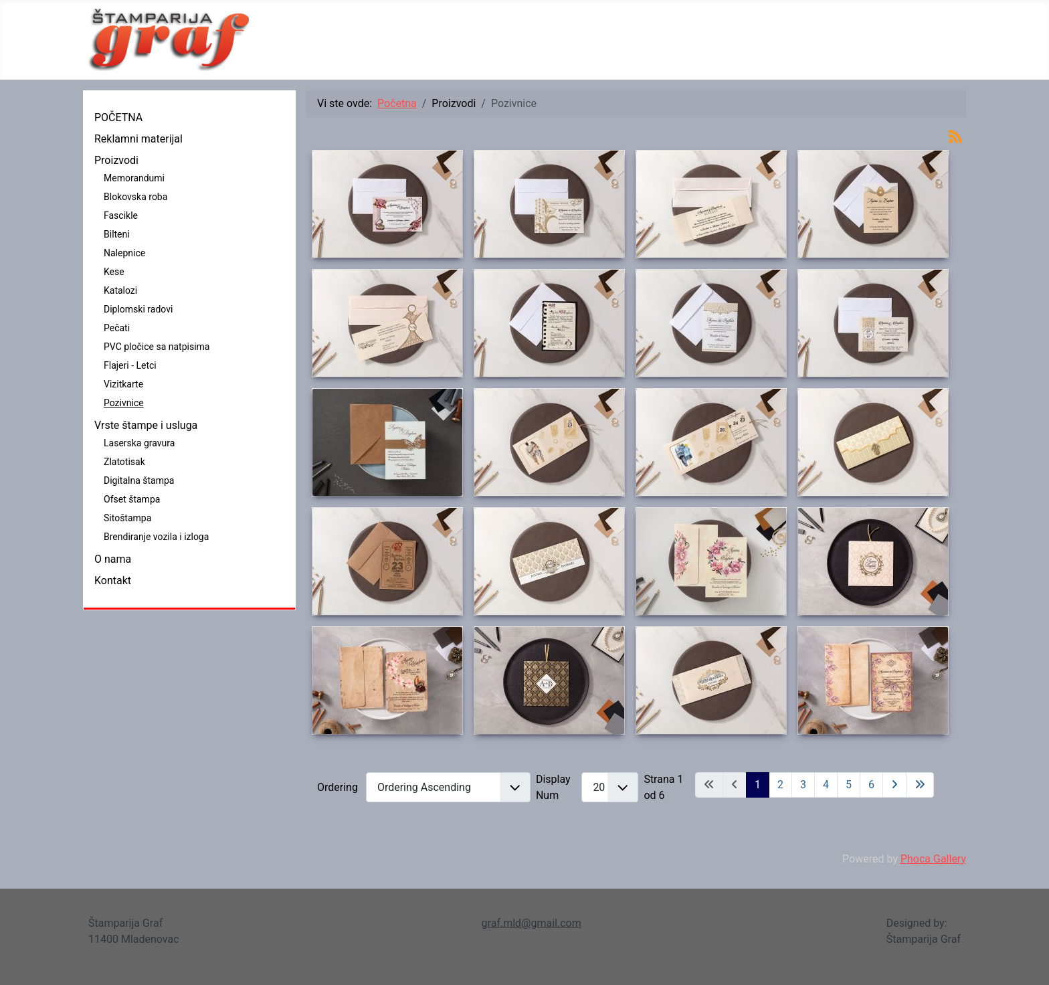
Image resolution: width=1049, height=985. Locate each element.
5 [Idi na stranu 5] (849, 784)
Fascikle (121, 215)
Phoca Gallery (933, 859)
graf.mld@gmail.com (531, 923)
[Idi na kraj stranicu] (920, 785)
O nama (112, 559)
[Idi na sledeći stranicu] (894, 785)
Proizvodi (116, 160)
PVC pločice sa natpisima (156, 346)
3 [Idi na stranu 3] (803, 784)
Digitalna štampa (139, 480)
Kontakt (112, 580)
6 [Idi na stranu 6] (871, 784)
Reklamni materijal (138, 138)
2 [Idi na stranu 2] (780, 784)
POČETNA (118, 117)
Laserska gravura (139, 443)
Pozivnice (124, 402)
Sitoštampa (127, 518)
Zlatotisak (124, 461)
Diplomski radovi (138, 309)
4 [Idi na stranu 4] (826, 784)
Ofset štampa (132, 499)
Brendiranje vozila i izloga (156, 536)
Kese (114, 271)
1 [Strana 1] (758, 784)
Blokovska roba (135, 196)
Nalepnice (124, 253)
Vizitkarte (123, 384)
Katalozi (120, 290)
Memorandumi (134, 178)
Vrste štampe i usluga (145, 425)
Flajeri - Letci (130, 365)
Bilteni (117, 234)
